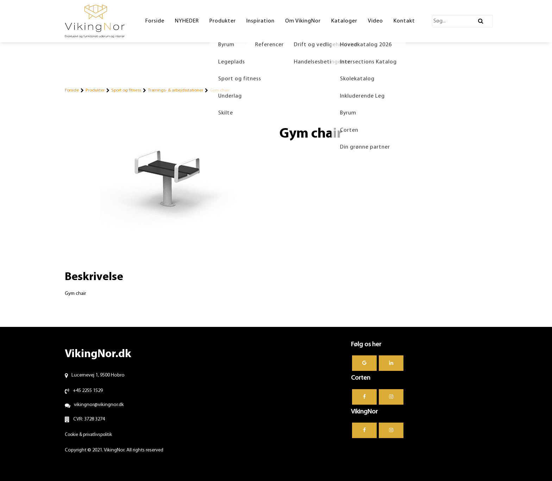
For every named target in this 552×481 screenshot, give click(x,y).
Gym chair (220, 90)
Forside (72, 90)
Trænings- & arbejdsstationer (175, 90)
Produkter (95, 90)
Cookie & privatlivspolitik (88, 434)
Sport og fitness (126, 90)
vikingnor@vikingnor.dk (99, 404)
